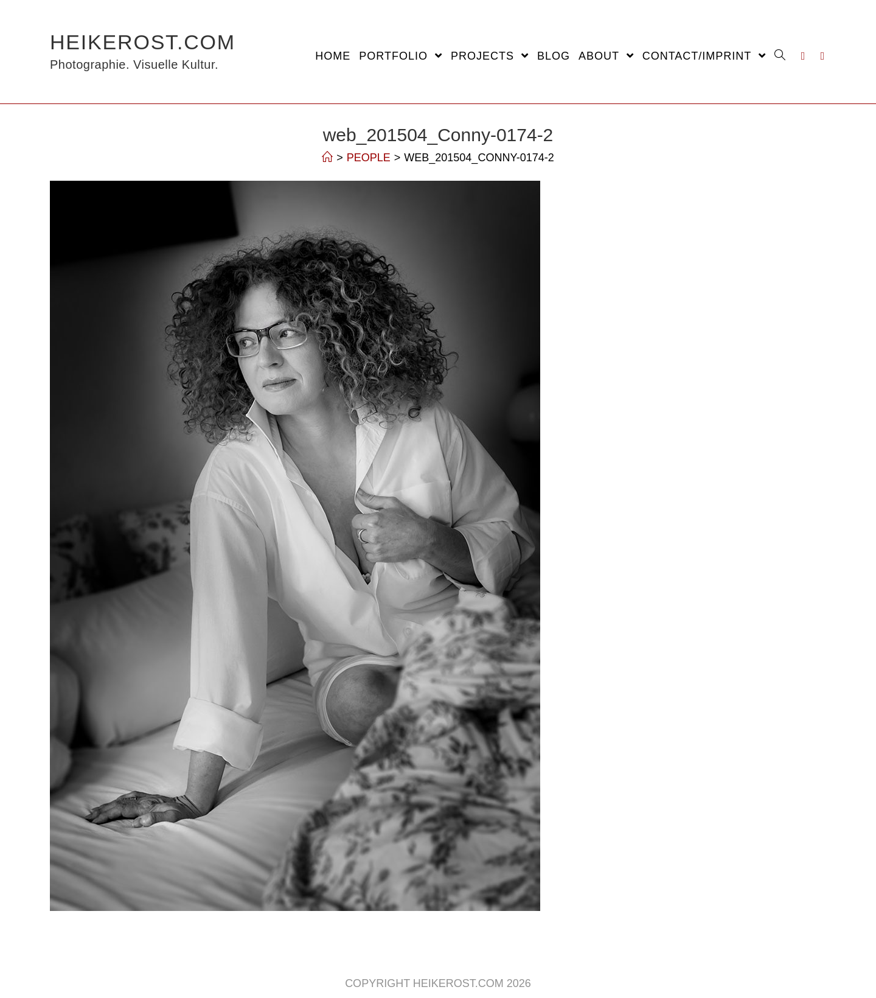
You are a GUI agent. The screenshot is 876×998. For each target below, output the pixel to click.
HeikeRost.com (142, 51)
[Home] (327, 158)
